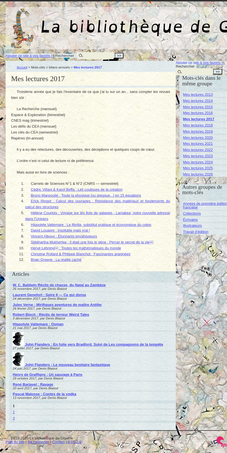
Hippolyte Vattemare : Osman (38, 324)
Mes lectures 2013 (198, 94)
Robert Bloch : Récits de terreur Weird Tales (51, 314)
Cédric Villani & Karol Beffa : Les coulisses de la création (77, 189)
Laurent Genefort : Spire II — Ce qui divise (49, 295)
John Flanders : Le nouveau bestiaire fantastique (61, 365)
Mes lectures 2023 (198, 156)
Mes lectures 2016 (198, 113)
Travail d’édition (195, 232)
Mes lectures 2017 (198, 119)
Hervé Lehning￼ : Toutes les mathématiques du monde (76, 248)
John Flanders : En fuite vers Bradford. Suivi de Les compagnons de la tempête (88, 344)
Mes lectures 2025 (198, 168)
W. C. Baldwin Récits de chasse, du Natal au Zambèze (59, 285)
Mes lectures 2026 (198, 174)
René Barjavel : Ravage (33, 384)
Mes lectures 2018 (198, 125)
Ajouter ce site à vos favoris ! (29, 56)
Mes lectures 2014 (198, 101)
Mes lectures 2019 (198, 131)
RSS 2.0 (74, 442)
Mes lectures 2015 (198, 107)
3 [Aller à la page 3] (14, 418)
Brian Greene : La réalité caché (56, 259)
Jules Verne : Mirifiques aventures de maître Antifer (57, 305)
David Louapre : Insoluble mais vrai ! (60, 230)
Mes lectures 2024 (198, 162)
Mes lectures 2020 (198, 138)
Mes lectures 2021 (198, 143)
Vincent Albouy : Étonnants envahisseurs (64, 236)
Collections (192, 213)
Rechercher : (65, 56)
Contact (58, 442)
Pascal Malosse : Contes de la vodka (44, 394)
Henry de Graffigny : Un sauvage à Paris (47, 374)
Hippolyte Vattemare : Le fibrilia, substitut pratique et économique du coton (91, 225)
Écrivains (190, 219)
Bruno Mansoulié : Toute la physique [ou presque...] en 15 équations (86, 195)
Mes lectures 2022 (198, 150)
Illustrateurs (192, 225)
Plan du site (15, 442)
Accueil (22, 67)
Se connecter (38, 442)
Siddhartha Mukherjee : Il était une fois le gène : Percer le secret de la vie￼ (92, 242)
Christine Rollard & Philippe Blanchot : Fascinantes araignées (81, 254)
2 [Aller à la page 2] (14, 412)
